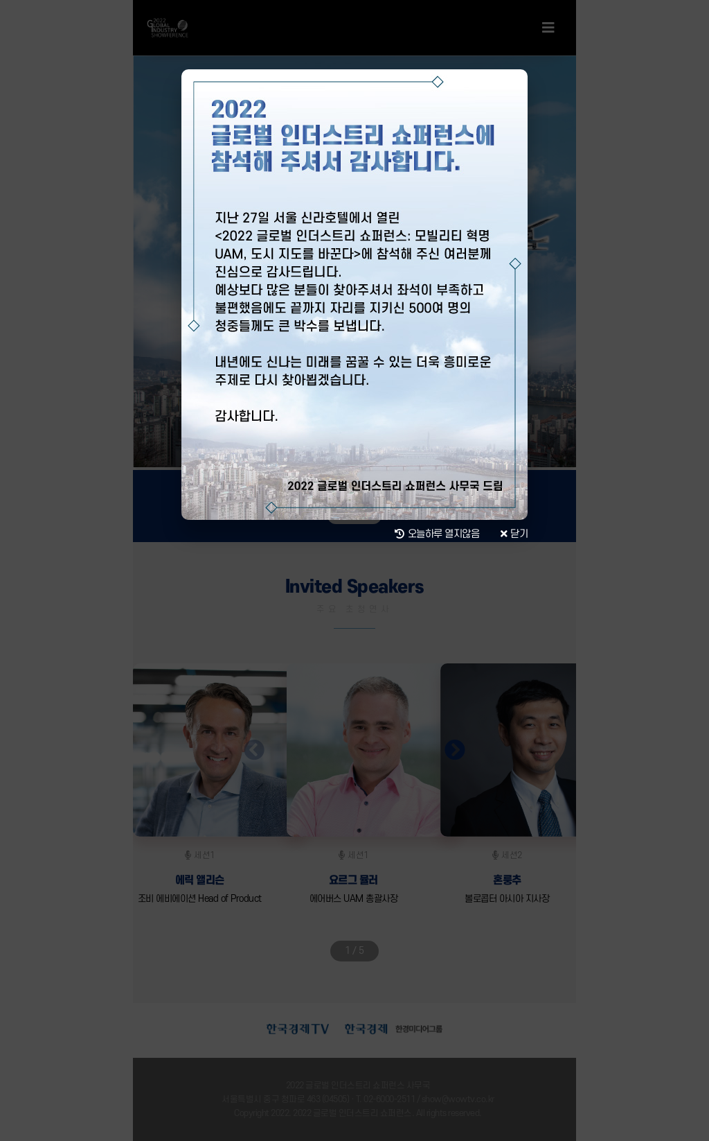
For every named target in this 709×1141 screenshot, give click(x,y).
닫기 (514, 534)
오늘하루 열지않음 (437, 534)
